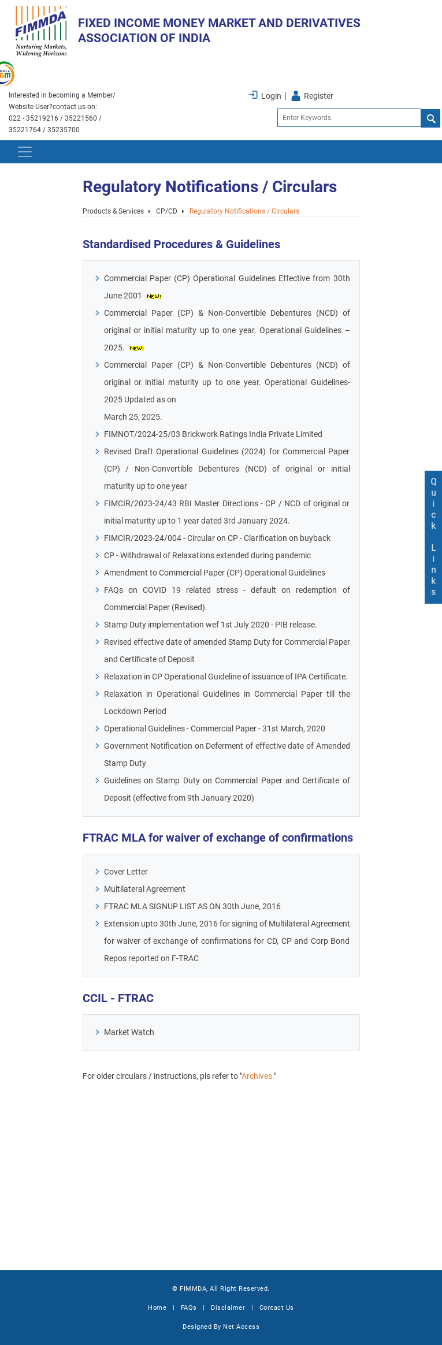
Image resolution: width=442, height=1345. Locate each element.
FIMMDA (193, 1288)
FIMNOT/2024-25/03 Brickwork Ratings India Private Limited (217, 434)
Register (318, 95)
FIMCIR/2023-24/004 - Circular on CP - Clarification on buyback (221, 538)
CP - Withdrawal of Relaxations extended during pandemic (211, 556)
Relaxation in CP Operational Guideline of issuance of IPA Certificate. (230, 677)
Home (157, 1308)
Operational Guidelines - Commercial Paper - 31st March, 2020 (218, 729)
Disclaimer (228, 1308)
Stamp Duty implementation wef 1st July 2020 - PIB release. (214, 625)
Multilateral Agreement (149, 889)
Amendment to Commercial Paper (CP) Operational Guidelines (218, 573)
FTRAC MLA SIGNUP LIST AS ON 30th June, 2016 (196, 906)
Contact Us (276, 1308)
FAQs (189, 1308)
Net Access (241, 1327)
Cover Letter (130, 872)
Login (271, 95)
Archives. (262, 1076)
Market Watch (133, 1032)
